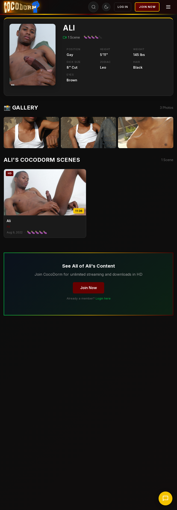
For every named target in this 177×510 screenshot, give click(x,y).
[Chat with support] (165, 498)
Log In (123, 7)
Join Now (147, 7)
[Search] (93, 7)
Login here (103, 298)
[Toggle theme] (106, 7)
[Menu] (168, 7)
